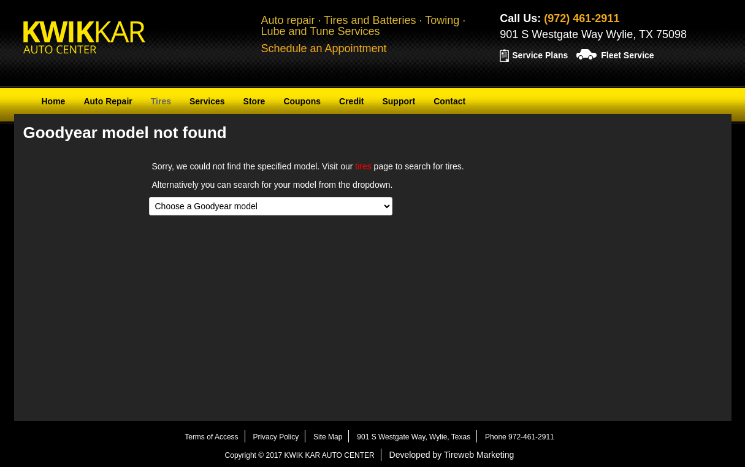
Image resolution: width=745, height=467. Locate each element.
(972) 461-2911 (581, 18)
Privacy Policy (276, 437)
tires (363, 166)
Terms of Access (211, 437)
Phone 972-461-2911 (519, 437)
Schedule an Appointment (323, 48)
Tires (161, 101)
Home (54, 101)
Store (254, 101)
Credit (351, 101)
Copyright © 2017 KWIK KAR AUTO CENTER (300, 455)
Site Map (327, 437)
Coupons (302, 101)
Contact (449, 101)
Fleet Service (627, 55)
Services (207, 101)
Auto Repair (107, 101)
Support (398, 101)
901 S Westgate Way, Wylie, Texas (413, 437)
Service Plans (540, 55)
